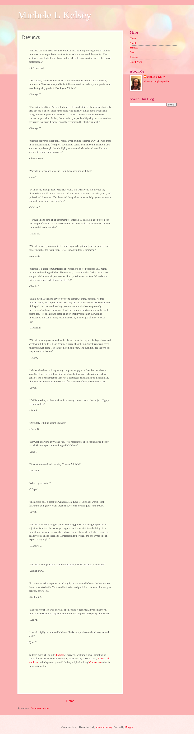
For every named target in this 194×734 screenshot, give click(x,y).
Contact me (95, 662)
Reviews (134, 57)
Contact (133, 52)
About (133, 43)
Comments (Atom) (40, 708)
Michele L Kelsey (54, 15)
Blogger (129, 727)
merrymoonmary (104, 727)
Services (134, 47)
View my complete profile (156, 81)
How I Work (136, 62)
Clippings (59, 654)
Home (70, 701)
